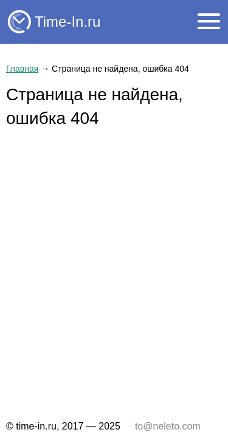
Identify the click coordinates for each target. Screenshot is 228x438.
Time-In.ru (67, 21)
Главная (22, 69)
